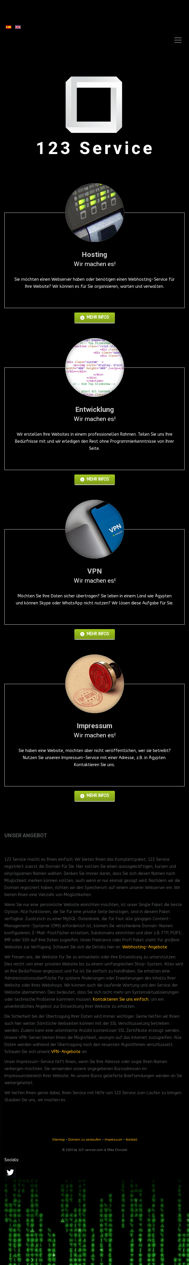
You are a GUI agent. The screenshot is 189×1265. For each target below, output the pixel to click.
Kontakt (131, 1140)
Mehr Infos (94, 317)
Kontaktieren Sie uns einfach (120, 999)
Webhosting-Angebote (144, 947)
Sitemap (58, 1140)
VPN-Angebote (66, 1051)
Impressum (113, 1140)
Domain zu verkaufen (84, 1140)
